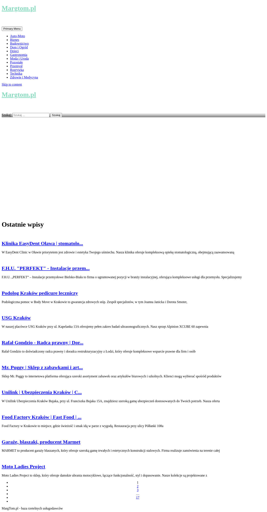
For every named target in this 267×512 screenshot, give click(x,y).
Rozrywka (17, 70)
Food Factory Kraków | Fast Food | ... (42, 417)
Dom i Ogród (19, 47)
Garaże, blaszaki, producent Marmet (41, 442)
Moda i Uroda (19, 58)
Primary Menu (12, 28)
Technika (16, 73)
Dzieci (14, 51)
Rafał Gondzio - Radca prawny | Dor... (42, 342)
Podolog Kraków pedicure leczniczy (40, 293)
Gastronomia (18, 55)
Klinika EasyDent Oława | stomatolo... (42, 243)
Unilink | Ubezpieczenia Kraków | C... (42, 392)
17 (137, 497)
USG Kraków (16, 317)
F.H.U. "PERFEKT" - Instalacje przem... (46, 268)
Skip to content (12, 84)
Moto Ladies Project (23, 466)
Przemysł (16, 66)
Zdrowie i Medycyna (24, 77)
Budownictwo (19, 43)
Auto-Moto (17, 36)
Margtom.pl (19, 8)
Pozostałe (16, 62)
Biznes (14, 40)
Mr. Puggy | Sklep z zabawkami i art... (42, 367)
